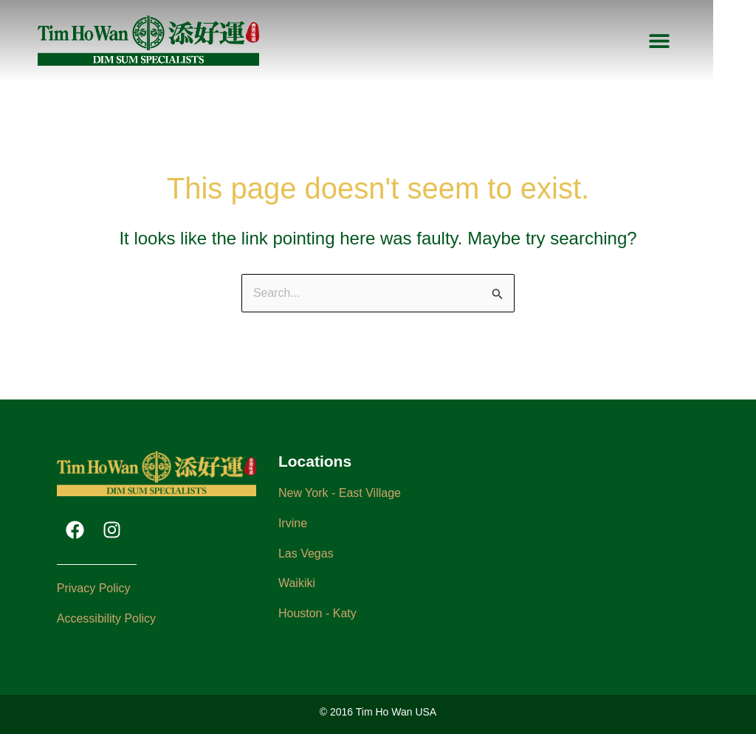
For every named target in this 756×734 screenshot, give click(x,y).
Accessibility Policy (106, 618)
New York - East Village (339, 493)
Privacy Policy (94, 588)
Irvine (292, 523)
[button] (701, 41)
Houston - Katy (317, 613)
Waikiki (296, 583)
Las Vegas (306, 553)
